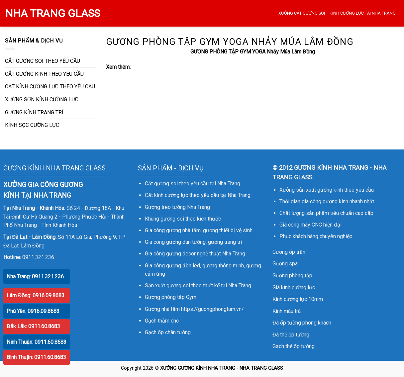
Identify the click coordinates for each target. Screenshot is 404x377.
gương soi (172, 219)
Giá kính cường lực (293, 287)
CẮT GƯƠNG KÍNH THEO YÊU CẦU (44, 74)
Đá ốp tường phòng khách (301, 323)
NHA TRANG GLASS (52, 13)
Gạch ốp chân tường (168, 332)
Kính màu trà (286, 311)
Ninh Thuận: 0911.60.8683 (36, 342)
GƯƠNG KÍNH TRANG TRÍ (34, 112)
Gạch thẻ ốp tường (293, 346)
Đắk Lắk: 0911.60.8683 (33, 326)
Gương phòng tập (292, 275)
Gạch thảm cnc (162, 321)
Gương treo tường (165, 207)
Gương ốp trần (288, 252)
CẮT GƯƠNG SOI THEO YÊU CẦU (42, 61)
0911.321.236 (38, 257)
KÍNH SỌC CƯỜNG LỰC (32, 125)
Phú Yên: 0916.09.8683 (33, 311)
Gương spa (285, 263)
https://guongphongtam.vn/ (212, 309)
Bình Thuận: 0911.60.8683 (36, 357)
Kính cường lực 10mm (297, 299)
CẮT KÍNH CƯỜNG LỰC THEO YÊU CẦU (50, 86)
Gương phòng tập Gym (170, 297)
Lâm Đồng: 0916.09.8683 (35, 295)
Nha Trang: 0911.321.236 (35, 276)
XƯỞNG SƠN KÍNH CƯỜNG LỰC (41, 99)
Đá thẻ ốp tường (290, 334)
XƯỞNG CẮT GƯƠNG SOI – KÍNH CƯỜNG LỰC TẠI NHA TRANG (337, 13)
